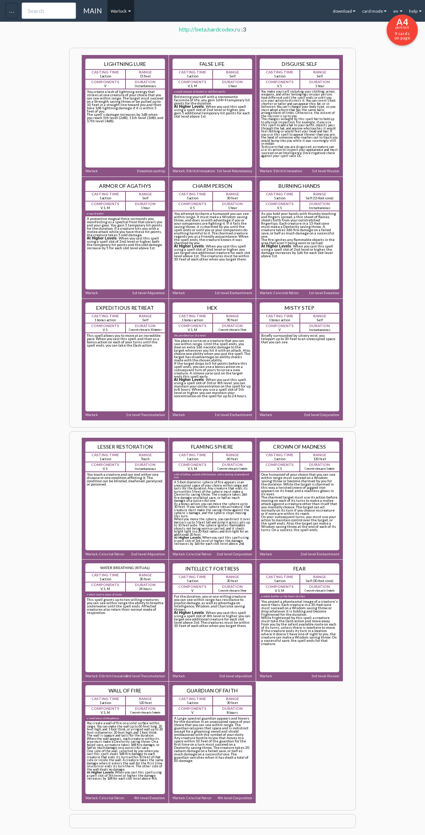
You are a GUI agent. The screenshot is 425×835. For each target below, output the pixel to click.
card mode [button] (374, 11)
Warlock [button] (121, 11)
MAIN (92, 11)
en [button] (398, 11)
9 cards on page (402, 29)
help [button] (415, 11)
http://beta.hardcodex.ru (209, 29)
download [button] (344, 11)
